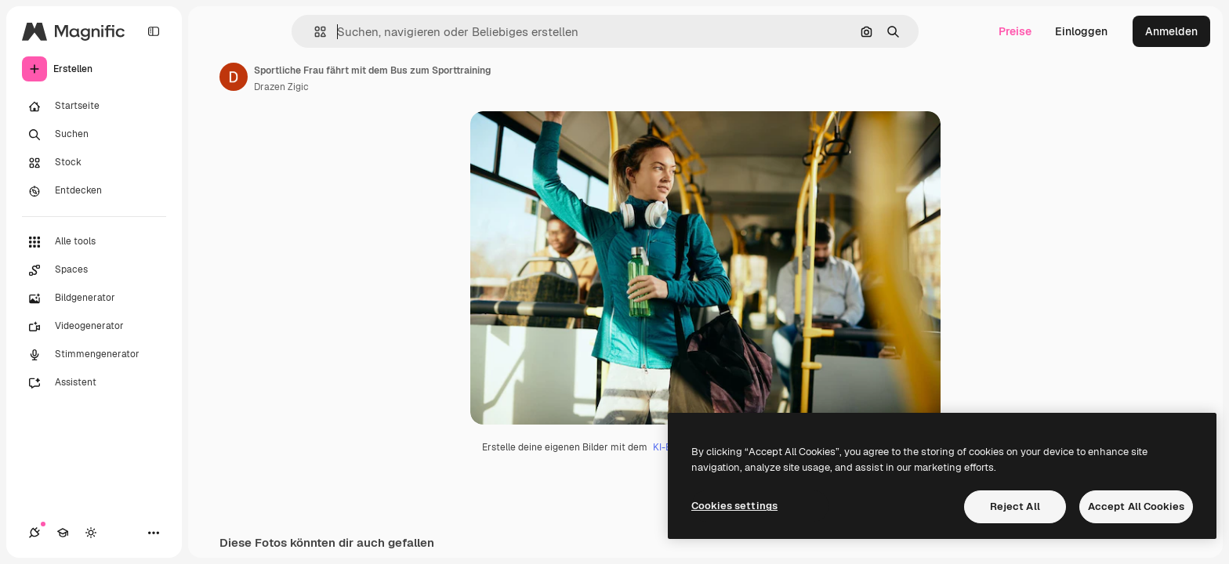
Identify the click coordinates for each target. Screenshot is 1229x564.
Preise (1015, 31)
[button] (313, 32)
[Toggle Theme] (90, 532)
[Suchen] (94, 134)
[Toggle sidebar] (153, 31)
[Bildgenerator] (94, 298)
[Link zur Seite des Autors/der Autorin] (233, 77)
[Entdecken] (94, 191)
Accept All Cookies (1136, 506)
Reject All (1015, 506)
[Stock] (94, 162)
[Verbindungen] (34, 532)
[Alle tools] (94, 242)
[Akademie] (62, 532)
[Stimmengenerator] (94, 354)
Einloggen (1081, 31)
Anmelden (1171, 31)
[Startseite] (94, 106)
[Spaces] (94, 270)
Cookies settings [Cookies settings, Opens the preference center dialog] (734, 505)
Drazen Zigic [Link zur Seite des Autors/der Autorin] (281, 87)
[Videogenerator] (94, 326)
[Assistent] (94, 383)
